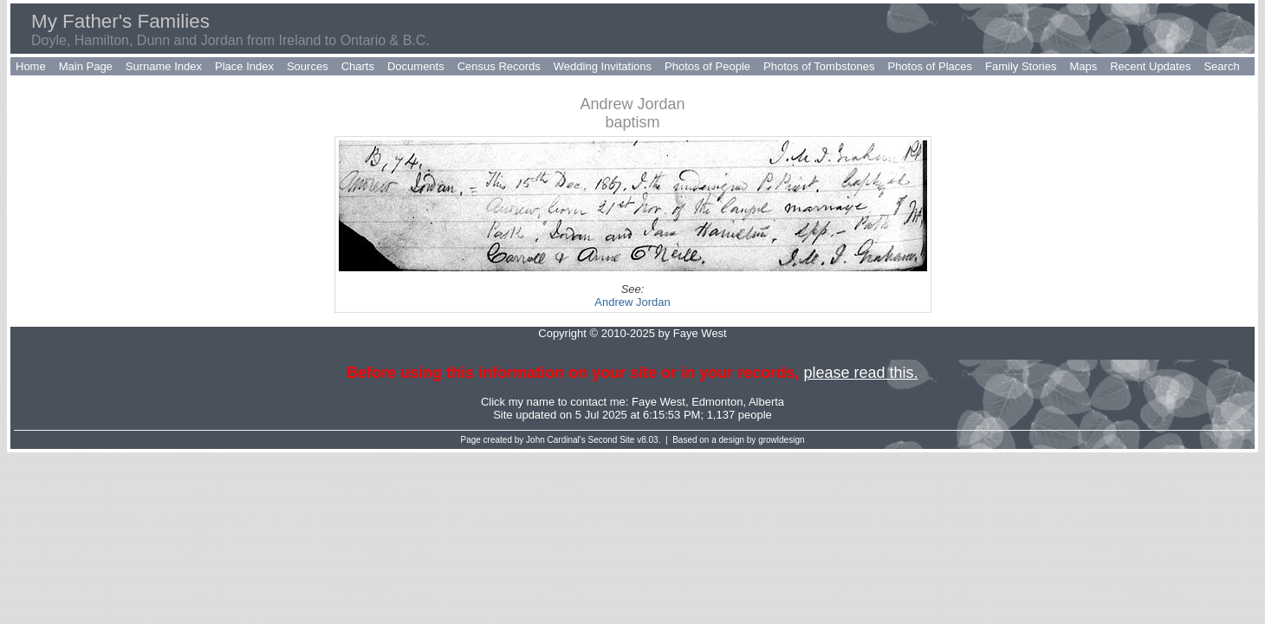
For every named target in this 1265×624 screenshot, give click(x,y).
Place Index (244, 66)
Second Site (611, 440)
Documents (415, 66)
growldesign (781, 440)
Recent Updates (1150, 66)
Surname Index (164, 66)
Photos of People (707, 66)
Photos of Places (929, 66)
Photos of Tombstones (818, 66)
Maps (1083, 66)
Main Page (86, 66)
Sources (307, 66)
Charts (357, 66)
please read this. (860, 372)
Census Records (499, 66)
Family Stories (1020, 66)
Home (31, 66)
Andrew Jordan (632, 302)
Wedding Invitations (603, 66)
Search (1221, 66)
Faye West (658, 401)
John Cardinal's (556, 440)
